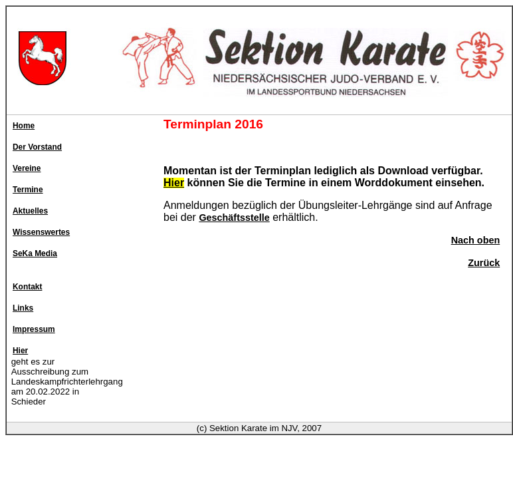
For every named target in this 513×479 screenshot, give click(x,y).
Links (23, 308)
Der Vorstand (37, 147)
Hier (20, 350)
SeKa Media (35, 253)
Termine (28, 189)
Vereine (27, 168)
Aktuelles (30, 211)
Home (24, 125)
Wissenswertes (41, 232)
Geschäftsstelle (234, 217)
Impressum (34, 329)
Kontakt (27, 286)
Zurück (484, 262)
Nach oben (475, 240)
